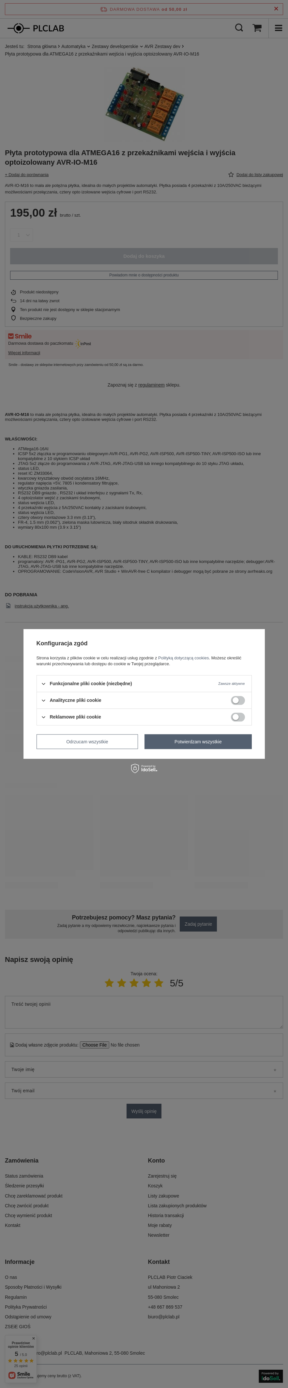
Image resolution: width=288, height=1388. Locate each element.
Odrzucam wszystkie (87, 741)
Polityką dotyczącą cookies (183, 657)
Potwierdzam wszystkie (198, 741)
